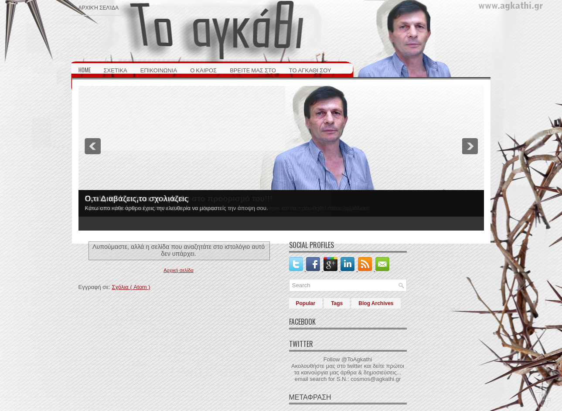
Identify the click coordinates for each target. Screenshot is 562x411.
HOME (84, 69)
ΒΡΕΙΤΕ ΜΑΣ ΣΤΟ (253, 69)
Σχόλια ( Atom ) (131, 287)
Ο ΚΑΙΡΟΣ (203, 69)
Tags (337, 303)
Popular (306, 303)
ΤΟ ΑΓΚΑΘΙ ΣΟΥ (310, 69)
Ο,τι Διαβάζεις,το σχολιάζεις (136, 198)
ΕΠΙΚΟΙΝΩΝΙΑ (158, 69)
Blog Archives (375, 303)
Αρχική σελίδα (98, 7)
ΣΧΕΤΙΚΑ (115, 69)
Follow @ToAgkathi (348, 359)
